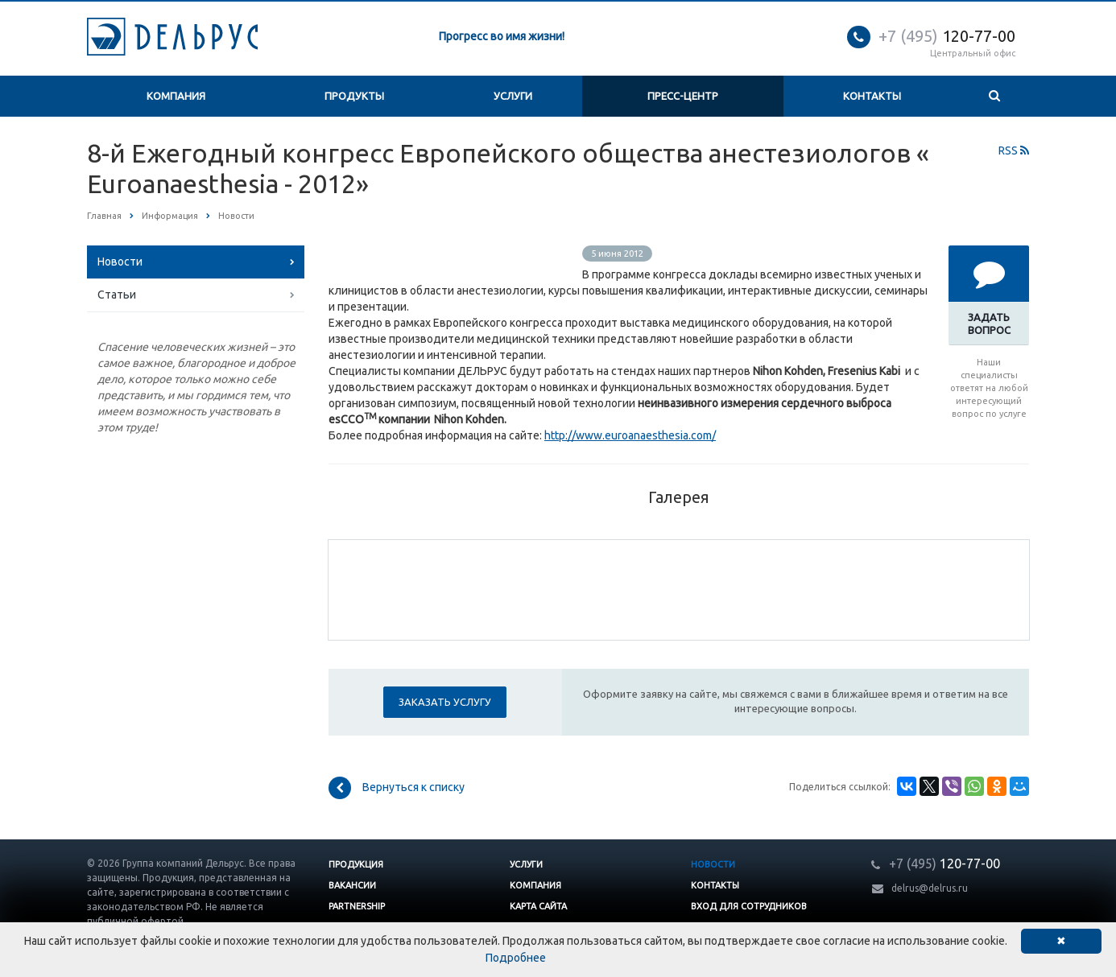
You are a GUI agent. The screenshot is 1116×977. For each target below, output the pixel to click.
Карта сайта (538, 906)
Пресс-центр (682, 95)
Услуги (513, 95)
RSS (1013, 150)
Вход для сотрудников (749, 906)
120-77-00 (946, 36)
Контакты (872, 95)
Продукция (356, 864)
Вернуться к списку (397, 788)
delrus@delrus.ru (929, 888)
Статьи (116, 294)
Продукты (354, 95)
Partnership (357, 906)
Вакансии (352, 885)
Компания (176, 95)
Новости (120, 261)
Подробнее (516, 957)
